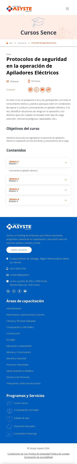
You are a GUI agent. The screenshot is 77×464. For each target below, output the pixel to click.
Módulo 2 (14, 179)
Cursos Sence (21, 43)
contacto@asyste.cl (19, 274)
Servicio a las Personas (17, 377)
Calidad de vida (17, 419)
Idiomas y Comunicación (18, 352)
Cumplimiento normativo (22, 411)
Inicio (9, 43)
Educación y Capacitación (19, 345)
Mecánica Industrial (16, 358)
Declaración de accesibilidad (38, 457)
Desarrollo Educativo (20, 426)
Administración (13, 308)
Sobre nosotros (19, 249)
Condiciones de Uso (18, 453)
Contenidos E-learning (21, 434)
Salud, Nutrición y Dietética (19, 370)
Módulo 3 (14, 190)
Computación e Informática (20, 327)
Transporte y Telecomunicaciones (23, 383)
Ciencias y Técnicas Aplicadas (21, 320)
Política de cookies (60, 453)
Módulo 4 (14, 200)
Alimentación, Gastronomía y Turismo (25, 314)
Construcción (13, 333)
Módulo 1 (14, 162)
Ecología (10, 339)
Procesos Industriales (17, 364)
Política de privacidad (39, 453)
